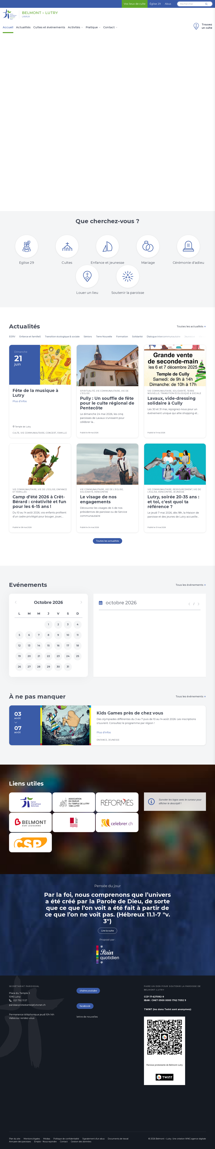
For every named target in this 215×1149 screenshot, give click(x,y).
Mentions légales (32, 1138)
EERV (12, 336)
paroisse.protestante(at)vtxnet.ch (27, 1005)
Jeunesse (189, 336)
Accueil (8, 27)
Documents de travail (118, 1138)
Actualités (23, 27)
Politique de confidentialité (66, 1138)
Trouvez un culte (202, 26)
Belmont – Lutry (40, 13)
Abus (168, 3)
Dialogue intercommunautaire (163, 336)
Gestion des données (81, 1141)
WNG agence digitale (195, 1138)
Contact (109, 27)
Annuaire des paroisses (20, 1141)
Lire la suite (107, 930)
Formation (122, 336)
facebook (85, 1006)
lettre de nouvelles (87, 1016)
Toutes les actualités (191, 326)
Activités (74, 27)
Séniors (88, 336)
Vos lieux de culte (134, 3)
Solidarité (137, 336)
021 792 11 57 (20, 1000)
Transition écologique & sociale (62, 336)
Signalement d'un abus (93, 1138)
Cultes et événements (49, 27)
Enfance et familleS (30, 336)
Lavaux (26, 17)
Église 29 (155, 3)
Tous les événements (191, 584)
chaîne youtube (88, 990)
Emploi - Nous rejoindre (45, 1141)
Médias (46, 1138)
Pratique (92, 27)
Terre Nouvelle (104, 336)
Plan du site (14, 1138)
